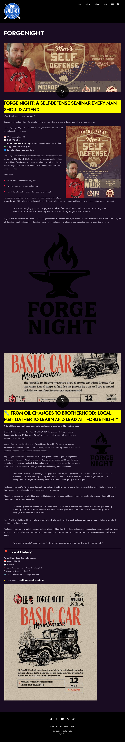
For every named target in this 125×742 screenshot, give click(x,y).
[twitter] (51, 719)
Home (78, 4)
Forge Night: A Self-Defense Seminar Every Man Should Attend (60, 106)
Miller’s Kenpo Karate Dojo (19, 143)
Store (105, 4)
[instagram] (68, 719)
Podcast (88, 4)
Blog (97, 4)
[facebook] (56, 719)
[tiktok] (73, 719)
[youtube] (62, 719)
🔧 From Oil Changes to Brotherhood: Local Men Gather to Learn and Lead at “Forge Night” (61, 416)
